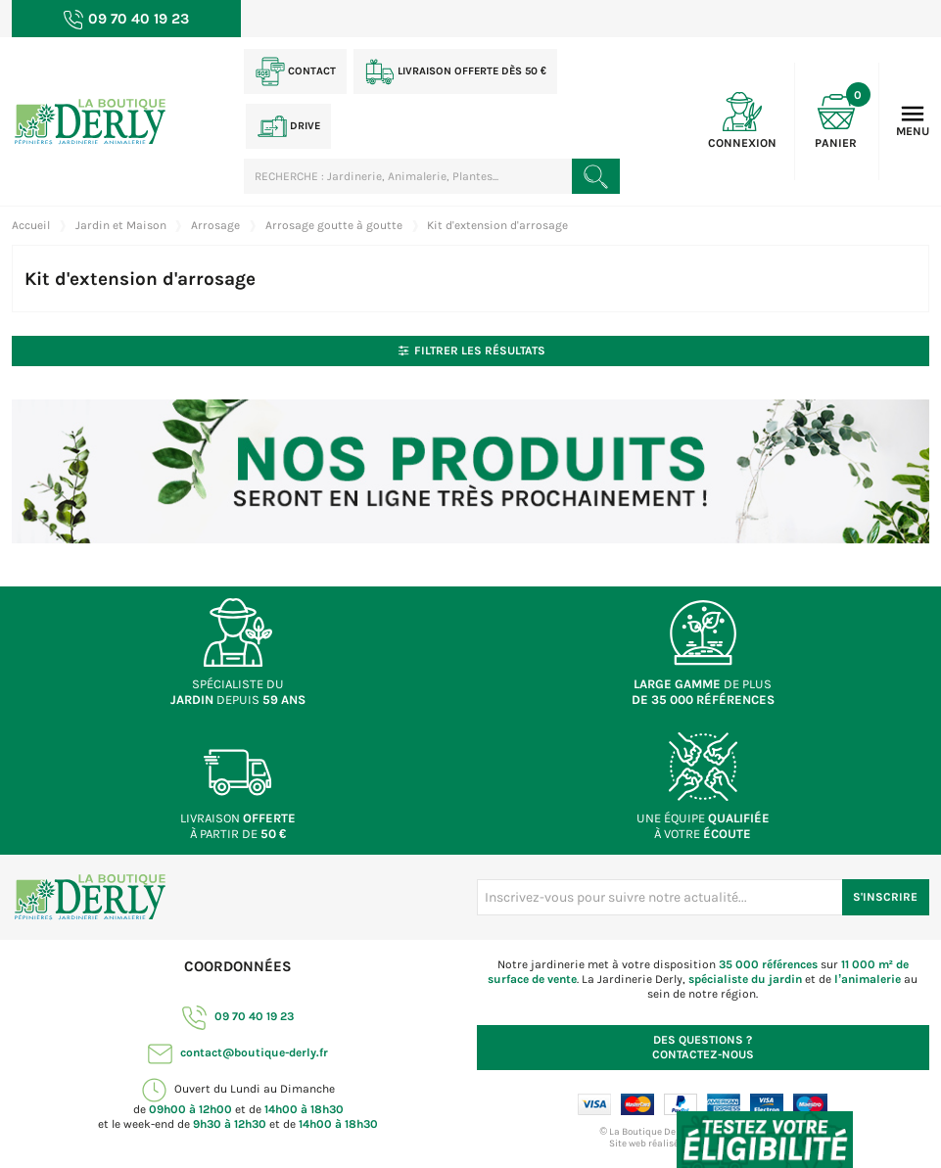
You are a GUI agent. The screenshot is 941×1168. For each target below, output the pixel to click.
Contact (296, 71)
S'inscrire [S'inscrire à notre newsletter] (885, 897)
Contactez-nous (703, 1047)
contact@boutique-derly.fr (238, 1052)
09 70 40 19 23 (238, 1016)
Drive (289, 126)
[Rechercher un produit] (595, 176)
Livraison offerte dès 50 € (455, 71)
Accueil (31, 225)
